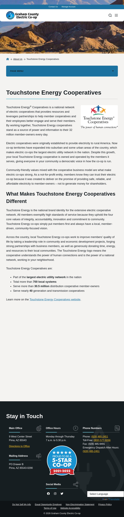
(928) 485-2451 (99, 436)
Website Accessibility (70, 508)
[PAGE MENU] (62, 71)
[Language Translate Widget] (105, 494)
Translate (111, 499)
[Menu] (116, 15)
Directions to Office (19, 446)
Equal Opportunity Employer (48, 504)
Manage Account (68, 7)
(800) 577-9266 (102, 440)
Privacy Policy (105, 504)
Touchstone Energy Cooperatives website (55, 299)
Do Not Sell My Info (21, 504)
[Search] (110, 15)
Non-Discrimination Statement (80, 504)
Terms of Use (50, 508)
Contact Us (53, 7)
